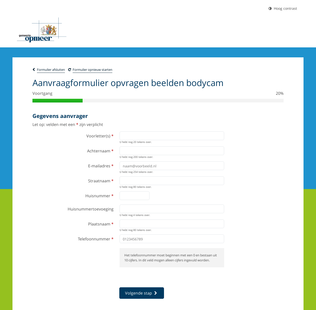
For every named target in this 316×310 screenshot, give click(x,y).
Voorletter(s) (100, 136)
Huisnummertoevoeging (91, 209)
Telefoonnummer (96, 239)
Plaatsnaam (101, 224)
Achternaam (100, 151)
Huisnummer (99, 196)
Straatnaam (101, 181)
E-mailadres (101, 166)
